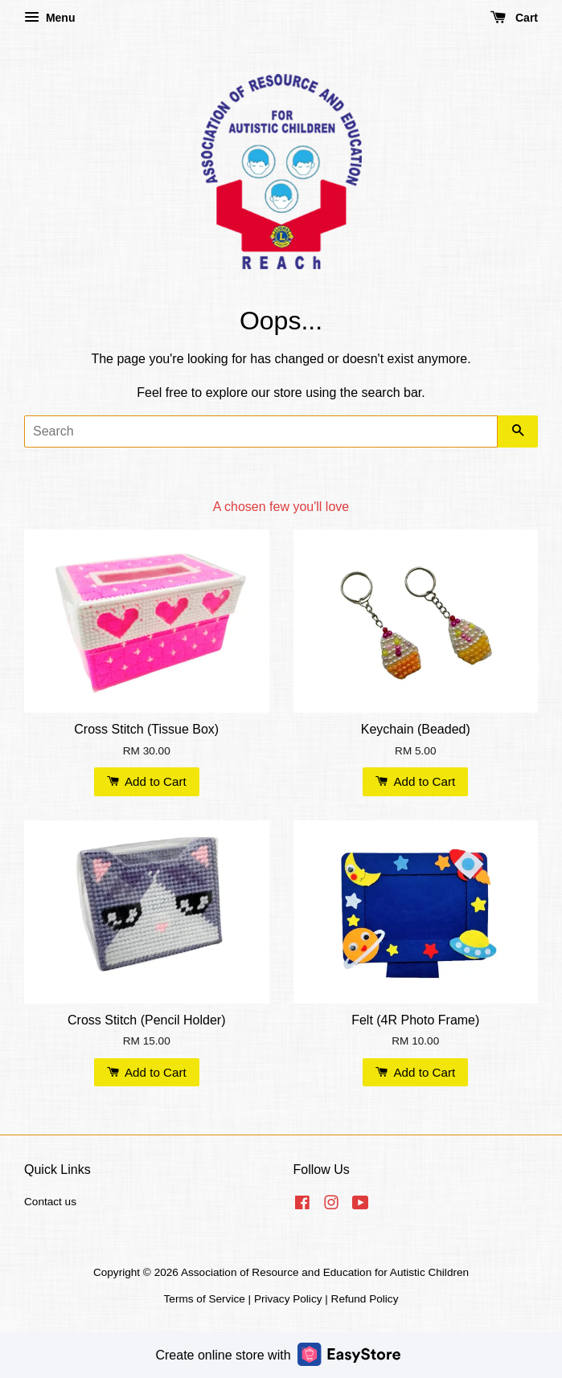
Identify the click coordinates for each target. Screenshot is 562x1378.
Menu (49, 18)
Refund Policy (365, 1299)
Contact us (50, 1202)
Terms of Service (204, 1299)
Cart (514, 18)
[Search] (261, 431)
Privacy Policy (288, 1299)
